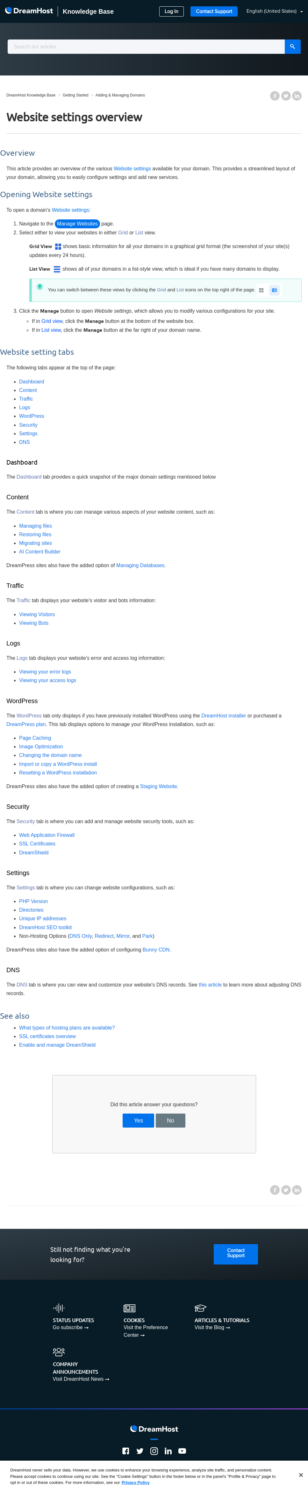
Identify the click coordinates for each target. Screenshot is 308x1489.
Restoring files (35, 534)
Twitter (286, 96)
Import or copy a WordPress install (58, 764)
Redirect (104, 936)
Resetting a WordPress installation (58, 772)
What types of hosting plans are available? (67, 1027)
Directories (31, 910)
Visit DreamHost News (78, 1379)
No (170, 1120)
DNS (24, 442)
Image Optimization (41, 746)
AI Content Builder (40, 551)
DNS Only (80, 936)
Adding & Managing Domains (120, 95)
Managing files (35, 526)
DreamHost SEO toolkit (45, 927)
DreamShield (33, 852)
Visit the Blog (209, 1327)
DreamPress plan (26, 724)
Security (28, 425)
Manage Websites (77, 223)
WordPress (31, 416)
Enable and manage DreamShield (57, 1045)
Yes (138, 1120)
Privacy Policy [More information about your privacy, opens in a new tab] (136, 1482)
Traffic (26, 399)
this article (210, 984)
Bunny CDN (156, 949)
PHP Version (33, 901)
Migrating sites (35, 543)
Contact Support (214, 12)
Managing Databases (140, 565)
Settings (28, 433)
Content (28, 390)
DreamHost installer (223, 715)
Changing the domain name (50, 755)
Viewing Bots (33, 623)
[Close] (301, 1475)
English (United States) (272, 11)
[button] (271, 12)
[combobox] (154, 46)
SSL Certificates (37, 843)
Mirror (123, 936)
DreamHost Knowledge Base (30, 95)
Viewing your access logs (47, 680)
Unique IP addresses (42, 918)
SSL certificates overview (47, 1036)
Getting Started (76, 95)
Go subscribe (68, 1327)
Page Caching (35, 738)
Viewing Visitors (37, 614)
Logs (24, 407)
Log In (171, 12)
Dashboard (31, 381)
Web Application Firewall (47, 835)
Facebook (275, 96)
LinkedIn (297, 96)
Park (147, 936)
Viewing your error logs (45, 671)
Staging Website (158, 786)
